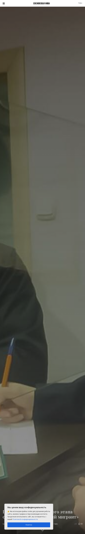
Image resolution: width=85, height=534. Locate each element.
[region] (28, 517)
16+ (80, 3)
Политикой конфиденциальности (25, 519)
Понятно (28, 525)
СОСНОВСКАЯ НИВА (41, 3)
